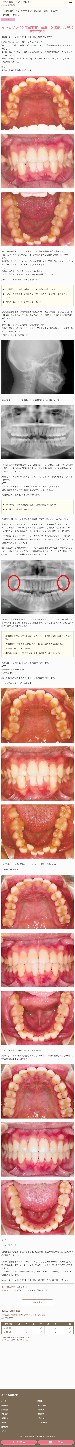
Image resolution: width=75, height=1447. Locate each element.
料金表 (3, 1422)
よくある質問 (42, 1422)
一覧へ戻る (37, 1302)
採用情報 (4, 1427)
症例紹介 (4, 1418)
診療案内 (41, 1401)
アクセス (41, 1409)
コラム (3, 1431)
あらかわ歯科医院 (8, 5)
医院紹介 (4, 1405)
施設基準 (41, 1414)
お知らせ (41, 1418)
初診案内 (4, 1414)
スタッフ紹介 (42, 1405)
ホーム (3, 1401)
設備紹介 (4, 1409)
